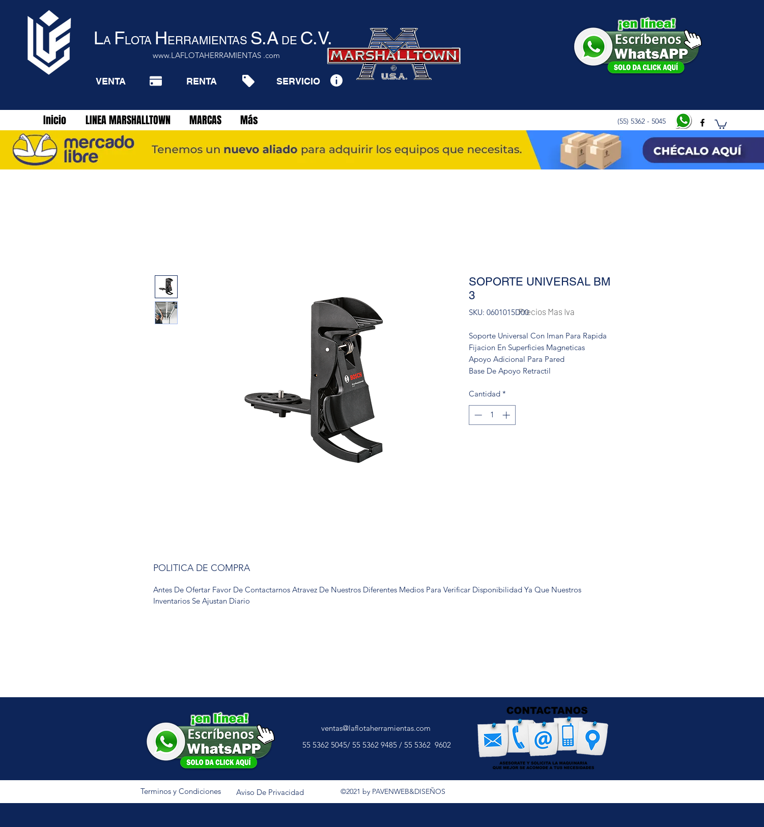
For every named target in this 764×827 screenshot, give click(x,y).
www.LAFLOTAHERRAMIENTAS (207, 55)
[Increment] (507, 415)
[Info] (336, 80)
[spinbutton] (492, 415)
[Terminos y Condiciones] (180, 791)
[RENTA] (201, 81)
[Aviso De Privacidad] (270, 792)
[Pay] (155, 81)
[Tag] (248, 81)
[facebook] (702, 123)
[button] (721, 124)
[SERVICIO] (298, 81)
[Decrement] (477, 415)
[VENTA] (111, 81)
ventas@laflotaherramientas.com (376, 728)
